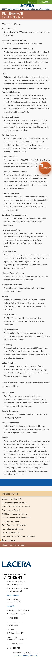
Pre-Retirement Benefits (12, 529)
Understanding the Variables (14, 503)
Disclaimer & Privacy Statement (26, 655)
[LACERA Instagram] (4, 579)
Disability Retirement (11, 521)
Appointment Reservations (45, 166)
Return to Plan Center (13, 545)
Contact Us (10, 606)
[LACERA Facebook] (20, 579)
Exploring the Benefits (11, 510)
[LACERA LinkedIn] (9, 579)
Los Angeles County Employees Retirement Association (26, 9)
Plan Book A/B (10, 493)
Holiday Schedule (13, 595)
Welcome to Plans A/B (12, 499)
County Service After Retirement (16, 518)
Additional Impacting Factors (14, 514)
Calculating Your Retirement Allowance (18, 536)
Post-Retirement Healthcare (14, 525)
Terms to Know (8, 540)
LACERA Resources (11, 532)
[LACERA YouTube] (14, 579)
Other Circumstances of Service (16, 506)
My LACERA (44, 2)
